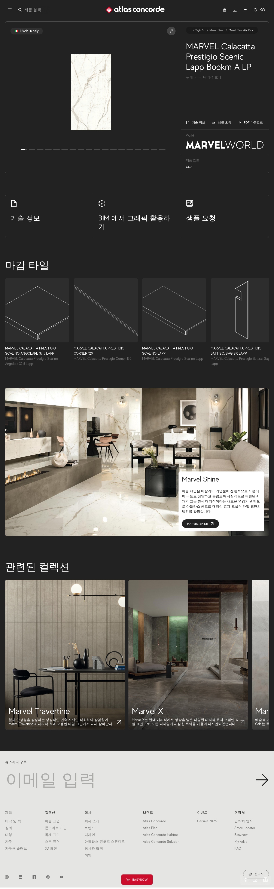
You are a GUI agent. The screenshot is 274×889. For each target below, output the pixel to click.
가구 (8, 842)
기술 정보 (195, 122)
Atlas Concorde (154, 821)
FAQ (237, 848)
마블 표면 (52, 821)
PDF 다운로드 (250, 122)
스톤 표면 (52, 842)
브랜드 (90, 828)
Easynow (137, 879)
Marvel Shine (200, 523)
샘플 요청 (221, 122)
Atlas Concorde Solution (161, 842)
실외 (8, 828)
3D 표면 (51, 848)
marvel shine (217, 30)
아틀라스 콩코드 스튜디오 (105, 842)
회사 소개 (92, 821)
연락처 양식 (243, 821)
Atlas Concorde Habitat (160, 835)
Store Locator (244, 828)
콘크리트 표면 (56, 828)
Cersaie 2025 (207, 821)
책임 (88, 855)
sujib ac (200, 30)
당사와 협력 (94, 848)
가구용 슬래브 (16, 848)
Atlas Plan (150, 828)
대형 (8, 835)
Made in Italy (27, 31)
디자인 (90, 835)
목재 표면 (52, 835)
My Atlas (240, 842)
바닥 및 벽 (13, 821)
